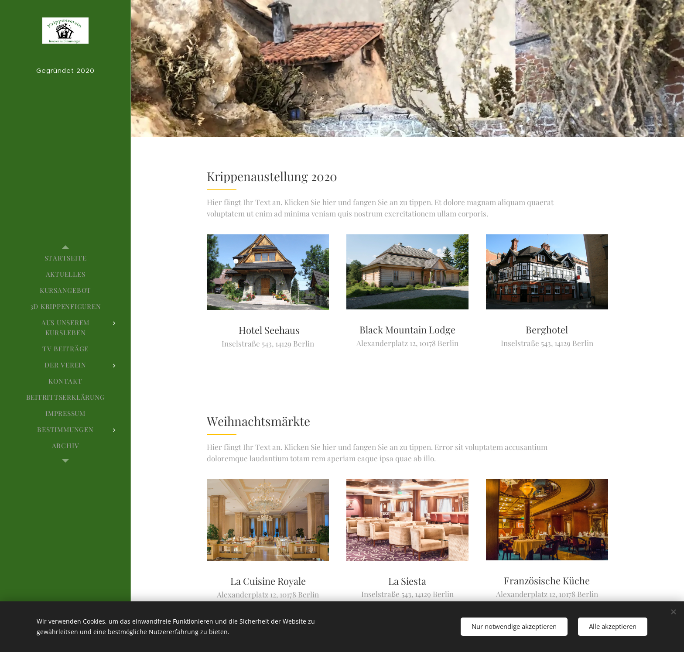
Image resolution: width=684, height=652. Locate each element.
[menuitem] (65, 258)
